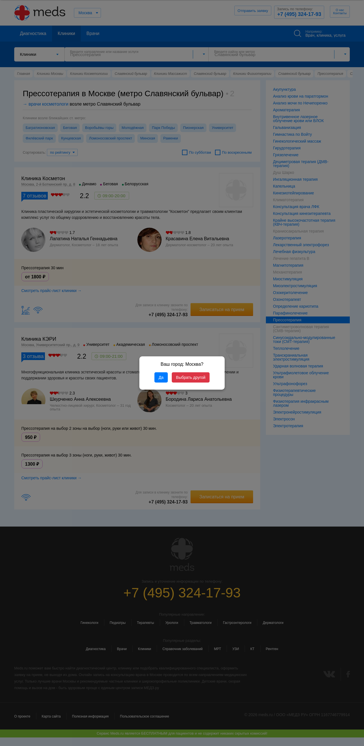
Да (161, 377)
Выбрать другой (190, 377)
